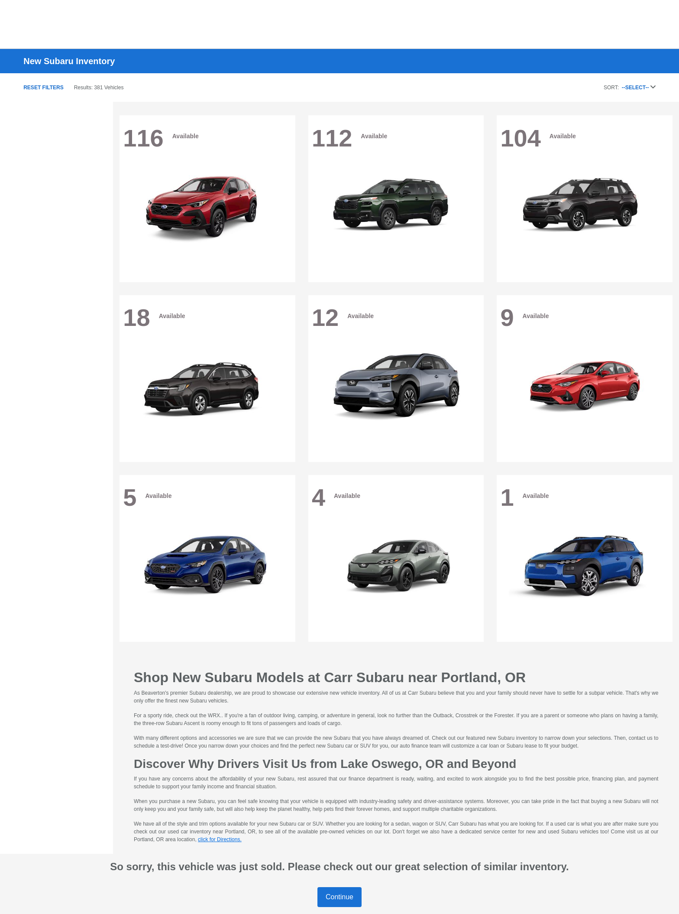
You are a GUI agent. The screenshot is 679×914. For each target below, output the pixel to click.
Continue (339, 897)
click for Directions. (220, 839)
